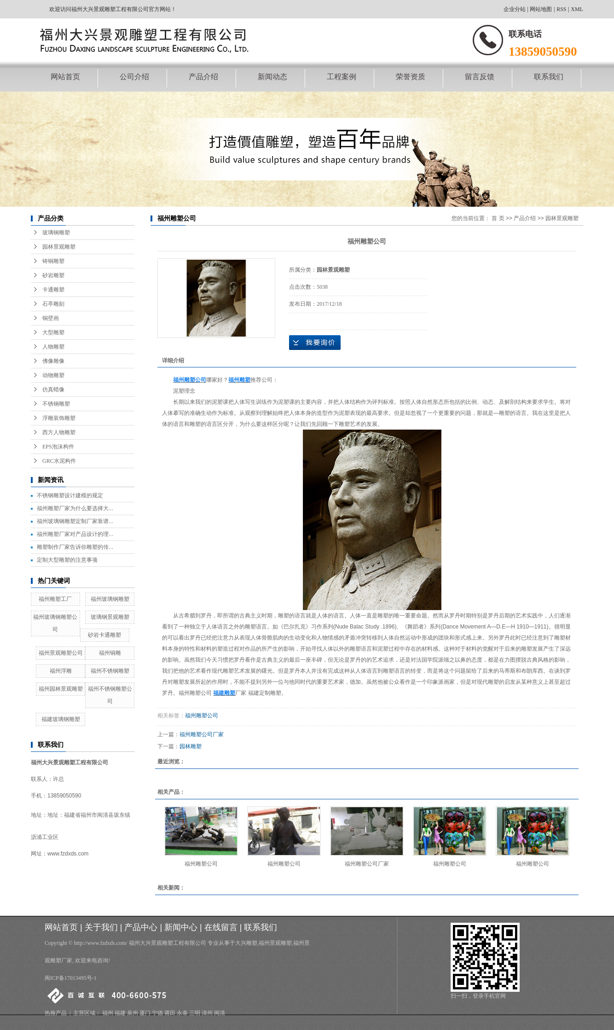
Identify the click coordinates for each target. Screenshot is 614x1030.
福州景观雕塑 (275, 943)
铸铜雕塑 (53, 261)
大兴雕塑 (246, 943)
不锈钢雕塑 (56, 404)
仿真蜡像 (53, 389)
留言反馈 (479, 77)
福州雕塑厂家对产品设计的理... (75, 534)
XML (577, 9)
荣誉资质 (410, 77)
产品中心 (140, 927)
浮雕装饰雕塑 (58, 418)
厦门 (145, 1013)
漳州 (207, 1013)
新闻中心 (180, 927)
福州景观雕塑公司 (61, 653)
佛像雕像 (53, 361)
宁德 (157, 1013)
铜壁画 (50, 318)
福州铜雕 (110, 653)
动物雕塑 (53, 375)
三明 (194, 1013)
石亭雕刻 (53, 304)
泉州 (132, 1013)
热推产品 (56, 1013)
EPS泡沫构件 (58, 446)
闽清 (219, 1013)
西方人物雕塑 (58, 432)
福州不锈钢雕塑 (110, 671)
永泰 (182, 1013)
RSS (561, 9)
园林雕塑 (191, 746)
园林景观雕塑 (58, 247)
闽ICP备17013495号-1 (71, 978)
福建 (120, 1013)
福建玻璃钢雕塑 (60, 719)
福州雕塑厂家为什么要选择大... (75, 508)
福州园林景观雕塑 (61, 689)
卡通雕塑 (53, 289)
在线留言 (220, 927)
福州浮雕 (61, 671)
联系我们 (548, 77)
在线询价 (315, 342)
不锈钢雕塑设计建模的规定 (70, 495)
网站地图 (541, 9)
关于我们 (101, 927)
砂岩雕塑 (53, 275)
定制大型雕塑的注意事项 (67, 560)
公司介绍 (134, 77)
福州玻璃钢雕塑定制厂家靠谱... (75, 521)
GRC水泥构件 (59, 461)
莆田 (169, 1013)
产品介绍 (203, 77)
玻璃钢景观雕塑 (110, 617)
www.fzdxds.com (67, 853)
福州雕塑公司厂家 (202, 734)
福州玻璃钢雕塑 (110, 599)
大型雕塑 (53, 332)
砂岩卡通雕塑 (104, 635)
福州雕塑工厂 (55, 599)
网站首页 (65, 77)
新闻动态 (272, 77)
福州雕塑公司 (201, 715)
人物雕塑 (53, 346)
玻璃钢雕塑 (56, 232)
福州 (107, 1013)
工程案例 (341, 77)
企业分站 (515, 9)
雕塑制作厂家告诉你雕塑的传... (75, 547)
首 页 (498, 218)
